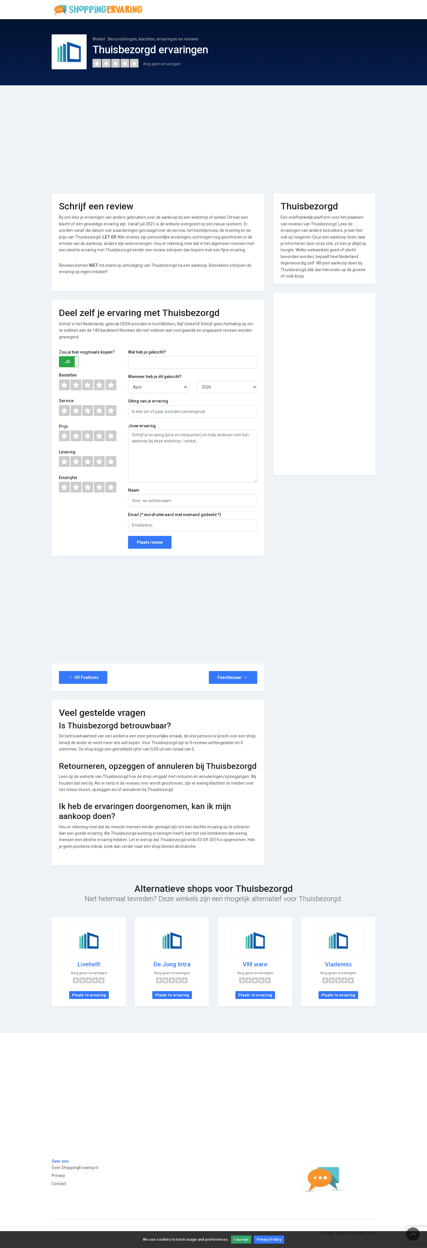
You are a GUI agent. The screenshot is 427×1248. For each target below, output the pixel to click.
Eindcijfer (68, 477)
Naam (133, 490)
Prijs (63, 426)
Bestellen (68, 375)
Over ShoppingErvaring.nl (75, 1167)
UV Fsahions (83, 677)
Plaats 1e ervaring (89, 995)
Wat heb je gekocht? (147, 352)
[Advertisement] (213, 135)
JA (67, 361)
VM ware (255, 964)
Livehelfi (88, 964)
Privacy (58, 1175)
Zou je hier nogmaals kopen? (87, 352)
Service (66, 400)
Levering (67, 452)
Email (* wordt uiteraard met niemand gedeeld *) (174, 514)
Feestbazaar (233, 677)
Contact (59, 1183)
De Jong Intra (171, 964)
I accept (241, 1239)
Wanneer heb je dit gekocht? (155, 376)
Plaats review (150, 542)
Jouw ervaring (142, 425)
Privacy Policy (269, 1239)
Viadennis (338, 964)
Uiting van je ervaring (148, 401)
